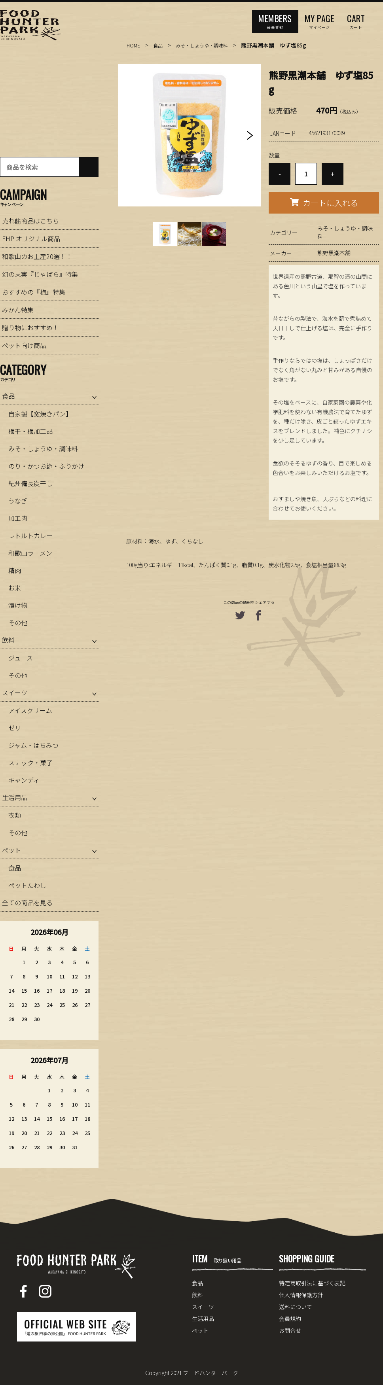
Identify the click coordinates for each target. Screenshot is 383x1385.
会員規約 (290, 1319)
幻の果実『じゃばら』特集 (40, 274)
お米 (14, 587)
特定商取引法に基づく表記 (312, 1283)
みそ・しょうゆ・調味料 (209, 45)
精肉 (14, 570)
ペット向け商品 (24, 345)
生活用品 (14, 797)
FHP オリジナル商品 (31, 238)
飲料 (8, 640)
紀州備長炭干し (30, 483)
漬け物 (17, 605)
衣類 (14, 815)
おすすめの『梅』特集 (33, 292)
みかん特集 (18, 309)
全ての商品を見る (27, 902)
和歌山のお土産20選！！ (37, 256)
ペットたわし (27, 885)
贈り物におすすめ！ (30, 327)
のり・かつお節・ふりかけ (46, 466)
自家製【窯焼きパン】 (40, 413)
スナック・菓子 (30, 762)
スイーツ (14, 692)
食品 (160, 45)
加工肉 (17, 518)
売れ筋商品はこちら (30, 220)
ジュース (20, 657)
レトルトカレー (30, 535)
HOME (134, 45)
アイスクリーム (30, 710)
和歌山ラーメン (30, 553)
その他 (17, 622)
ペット (11, 850)
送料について (295, 1307)
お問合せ (290, 1330)
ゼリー (17, 727)
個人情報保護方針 (301, 1295)
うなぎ (17, 500)
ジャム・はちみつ (33, 745)
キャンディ (24, 780)
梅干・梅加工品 (30, 431)
